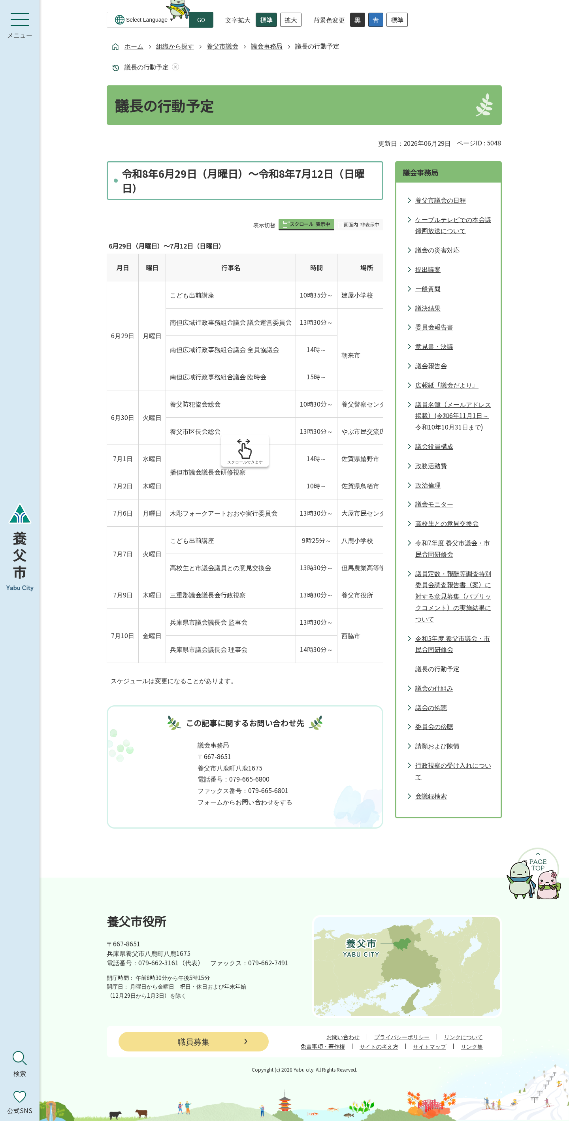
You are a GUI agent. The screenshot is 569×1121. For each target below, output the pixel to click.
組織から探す (175, 46)
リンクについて (463, 1037)
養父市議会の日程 (440, 200)
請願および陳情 (437, 745)
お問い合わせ (343, 1037)
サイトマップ (429, 1046)
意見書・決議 (434, 346)
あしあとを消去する (174, 67)
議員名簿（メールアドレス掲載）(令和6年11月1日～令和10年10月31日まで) (453, 415)
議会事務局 (267, 46)
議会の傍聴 (431, 707)
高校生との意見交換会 (447, 523)
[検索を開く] (20, 1064)
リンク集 (472, 1046)
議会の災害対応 (437, 249)
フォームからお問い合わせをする (245, 801)
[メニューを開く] (20, 25)
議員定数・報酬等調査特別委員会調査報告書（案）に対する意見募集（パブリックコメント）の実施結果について (453, 596)
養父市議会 (222, 46)
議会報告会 (431, 365)
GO (201, 20)
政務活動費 (431, 465)
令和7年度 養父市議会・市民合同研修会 (452, 548)
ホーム (133, 46)
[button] (306, 224)
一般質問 (428, 288)
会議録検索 (431, 796)
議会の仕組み (434, 688)
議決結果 (428, 308)
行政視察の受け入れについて (453, 770)
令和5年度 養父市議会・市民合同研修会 (452, 643)
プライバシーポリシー (402, 1037)
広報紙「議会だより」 (447, 385)
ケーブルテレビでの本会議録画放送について (453, 225)
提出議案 (428, 269)
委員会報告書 (434, 327)
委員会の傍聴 (434, 726)
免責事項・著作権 (323, 1046)
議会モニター (434, 504)
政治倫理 (428, 485)
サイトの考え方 (379, 1046)
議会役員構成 (434, 446)
